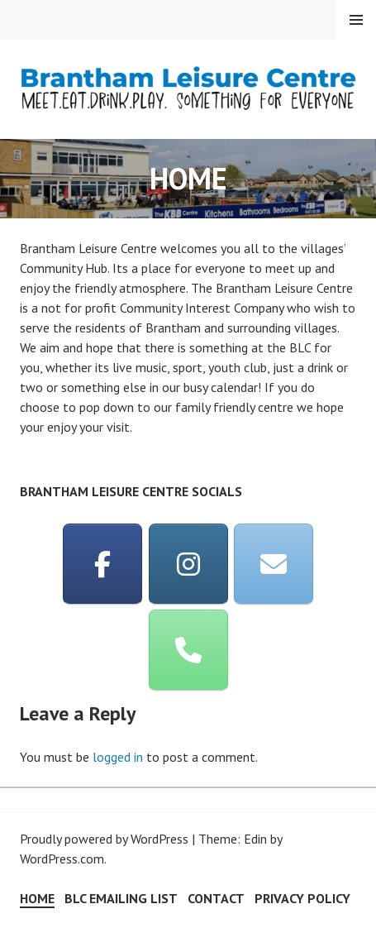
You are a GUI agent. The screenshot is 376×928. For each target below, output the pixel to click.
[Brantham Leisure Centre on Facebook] (102, 564)
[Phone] (188, 650)
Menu (356, 20)
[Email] (273, 564)
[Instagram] (188, 564)
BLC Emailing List (121, 898)
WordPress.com (62, 858)
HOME (37, 898)
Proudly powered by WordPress (104, 838)
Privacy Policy (302, 898)
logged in (118, 757)
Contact (216, 898)
